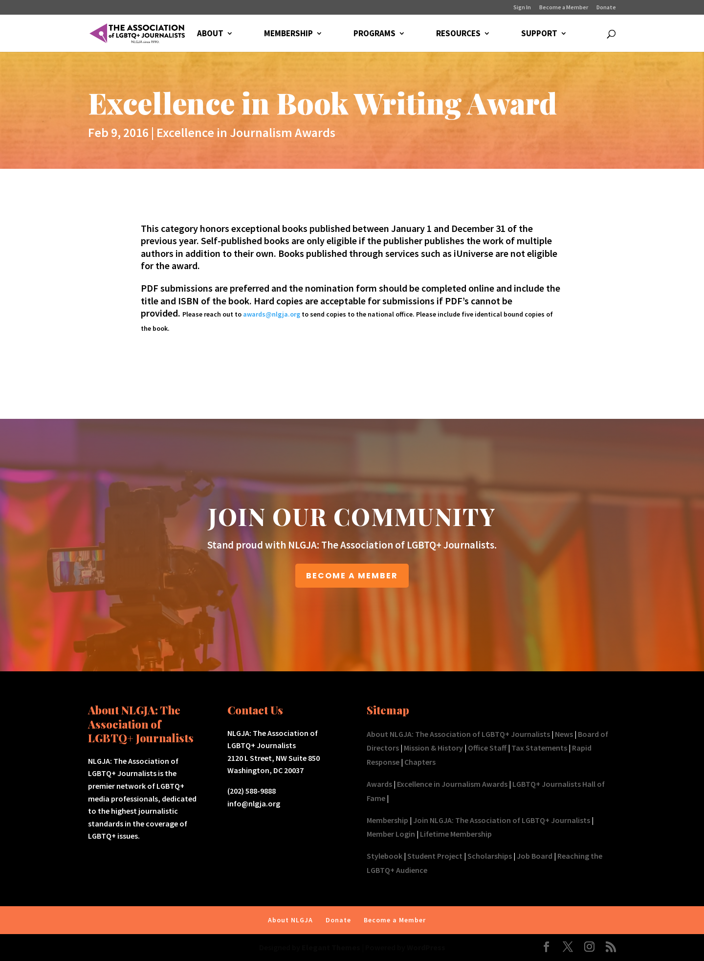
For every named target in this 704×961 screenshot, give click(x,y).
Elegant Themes (331, 947)
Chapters (420, 762)
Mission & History (433, 748)
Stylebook (384, 856)
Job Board (534, 856)
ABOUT (210, 34)
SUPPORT (539, 34)
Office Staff (487, 748)
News (564, 734)
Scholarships (489, 856)
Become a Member (563, 7)
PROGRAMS (374, 34)
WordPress (426, 947)
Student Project (434, 856)
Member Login (391, 834)
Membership (387, 820)
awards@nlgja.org (271, 314)
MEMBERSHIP (288, 34)
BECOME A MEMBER (352, 575)
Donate (606, 7)
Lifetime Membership (456, 834)
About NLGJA (290, 919)
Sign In (522, 7)
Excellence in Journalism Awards (245, 132)
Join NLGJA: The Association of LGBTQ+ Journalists (501, 820)
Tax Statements (539, 748)
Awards (379, 784)
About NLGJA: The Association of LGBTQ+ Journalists (458, 734)
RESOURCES (458, 34)
